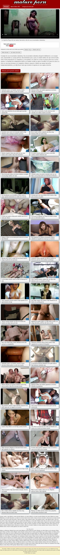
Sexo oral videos (48, 536)
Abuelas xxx (50, 537)
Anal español (27, 537)
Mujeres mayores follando (21, 540)
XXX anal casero (18, 533)
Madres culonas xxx (4, 542)
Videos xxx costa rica (10, 533)
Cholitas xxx (50, 532)
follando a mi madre (25, 516)
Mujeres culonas (17, 532)
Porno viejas (56, 543)
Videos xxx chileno (39, 533)
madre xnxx (2, 522)
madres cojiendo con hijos (46, 522)
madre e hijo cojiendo (46, 519)
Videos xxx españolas (49, 543)
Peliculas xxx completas (12, 537)
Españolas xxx (5, 539)
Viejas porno (24, 533)
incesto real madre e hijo (43, 518)
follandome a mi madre (5, 518)
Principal (6, 6)
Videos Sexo (41, 540)
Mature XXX (9, 544)
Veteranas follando (54, 534)
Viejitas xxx (2, 530)
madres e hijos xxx (24, 523)
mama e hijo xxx (7, 526)
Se (27, 542)
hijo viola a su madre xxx (15, 518)
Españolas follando (16, 544)
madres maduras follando (5, 525)
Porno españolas (55, 536)
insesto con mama (53, 518)
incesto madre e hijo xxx (32, 518)
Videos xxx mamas (30, 2)
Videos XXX (37, 543)
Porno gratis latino (17, 530)
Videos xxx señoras (48, 540)
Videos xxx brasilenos (53, 533)
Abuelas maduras (25, 532)
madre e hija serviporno (27, 519)
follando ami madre (46, 516)
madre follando (37, 520)
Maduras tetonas (25, 530)
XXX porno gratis (33, 530)
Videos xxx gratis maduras (9, 540)
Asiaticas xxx (37, 534)
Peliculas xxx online (41, 530)
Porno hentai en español (13, 539)
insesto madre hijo (10, 519)
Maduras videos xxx (13, 542)
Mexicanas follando (9, 530)
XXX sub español (31, 533)
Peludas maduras (42, 542)
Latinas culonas (21, 537)
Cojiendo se (55, 540)
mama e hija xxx (49, 525)
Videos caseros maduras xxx (39, 536)
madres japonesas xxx (54, 523)
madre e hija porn (17, 519)
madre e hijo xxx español (17, 520)
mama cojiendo (42, 525)
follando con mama (54, 516)
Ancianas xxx (23, 543)
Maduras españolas (34, 537)
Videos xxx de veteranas (50, 530)
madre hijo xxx (44, 520)
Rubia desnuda (5, 52)
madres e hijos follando (15, 523)
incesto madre (24, 518)
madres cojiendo (37, 522)
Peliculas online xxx (13, 534)
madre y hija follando (9, 522)
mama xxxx (26, 526)
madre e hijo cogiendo (37, 519)
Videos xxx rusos (3, 536)
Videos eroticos (10, 532)
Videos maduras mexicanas (33, 540)
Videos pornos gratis (43, 537)
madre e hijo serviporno (7, 520)
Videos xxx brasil (4, 543)
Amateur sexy (28, 49)
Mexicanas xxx (55, 542)
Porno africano (11, 543)
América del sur (36, 49)
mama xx (21, 526)
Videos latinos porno (45, 534)
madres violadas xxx (34, 525)
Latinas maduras (3, 537)
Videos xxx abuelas (24, 544)
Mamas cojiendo (42, 539)
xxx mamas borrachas (16, 52)
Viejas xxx (5, 532)
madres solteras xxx (25, 525)
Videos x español (11, 536)
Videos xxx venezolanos (20, 536)
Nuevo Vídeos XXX (15, 6)
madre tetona (56, 520)
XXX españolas (46, 533)
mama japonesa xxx (15, 526)
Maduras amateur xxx (22, 542)
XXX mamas (48, 539)
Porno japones (17, 543)
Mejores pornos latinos (34, 539)
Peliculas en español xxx (24, 539)
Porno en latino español (34, 532)
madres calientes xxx (28, 522)
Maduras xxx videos (43, 532)
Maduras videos (3, 544)
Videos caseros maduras (33, 542)
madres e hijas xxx (6, 523)
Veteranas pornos (32, 544)
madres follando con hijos (43, 523)
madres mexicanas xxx (16, 525)
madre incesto (50, 520)
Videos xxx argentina (4, 534)
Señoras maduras (29, 536)
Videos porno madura (30, 543)
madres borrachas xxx (19, 522)
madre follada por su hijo (28, 520)
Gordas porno (21, 534)
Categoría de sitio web (27, 6)
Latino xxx (42, 543)
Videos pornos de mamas (29, 534)
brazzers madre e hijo (4, 516)
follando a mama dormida (14, 516)
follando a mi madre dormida (35, 516)
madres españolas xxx (33, 523)
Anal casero (49, 542)
